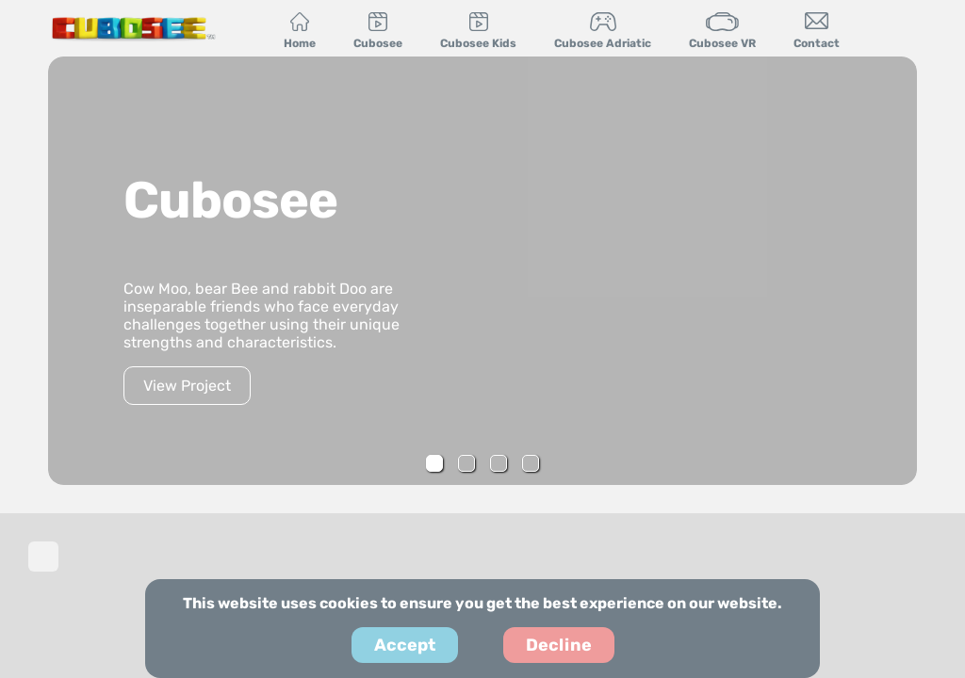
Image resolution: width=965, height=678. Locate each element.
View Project (187, 386)
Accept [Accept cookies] (404, 645)
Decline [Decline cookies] (559, 645)
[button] (434, 463)
